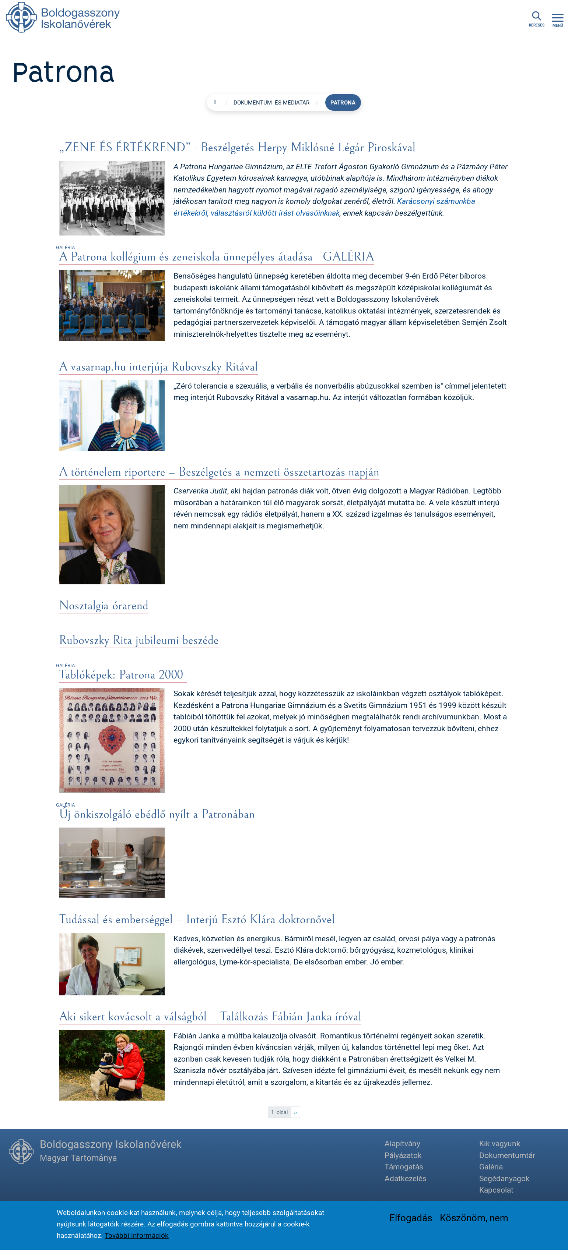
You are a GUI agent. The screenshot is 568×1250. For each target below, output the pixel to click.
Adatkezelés (406, 1178)
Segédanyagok (504, 1178)
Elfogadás (410, 1218)
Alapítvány (402, 1143)
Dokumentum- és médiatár (271, 102)
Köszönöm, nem (474, 1218)
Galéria (491, 1166)
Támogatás (404, 1166)
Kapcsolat (496, 1190)
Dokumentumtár (507, 1155)
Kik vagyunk (499, 1143)
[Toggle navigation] (557, 19)
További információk (137, 1235)
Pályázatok (403, 1155)
